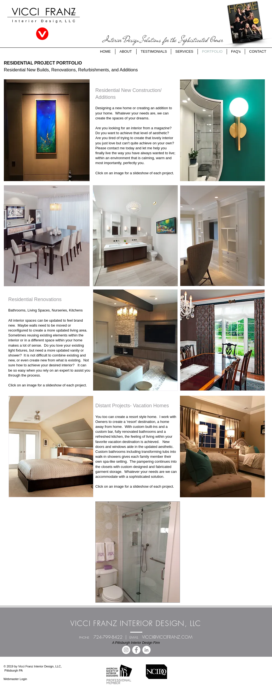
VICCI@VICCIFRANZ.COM (167, 637)
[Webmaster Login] (15, 679)
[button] (47, 130)
